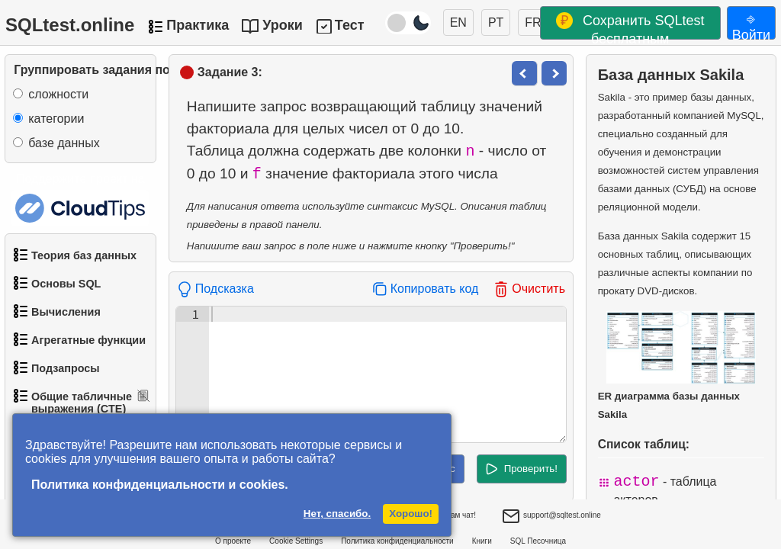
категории (56, 118)
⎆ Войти (751, 25)
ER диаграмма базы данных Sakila (677, 365)
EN (458, 22)
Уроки (282, 25)
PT (495, 22)
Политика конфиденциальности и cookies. (159, 484)
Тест (350, 25)
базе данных (63, 142)
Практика (197, 25)
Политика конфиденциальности (397, 541)
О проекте (233, 541)
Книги (482, 541)
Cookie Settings (296, 541)
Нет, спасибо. (337, 513)
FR (533, 22)
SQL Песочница (538, 541)
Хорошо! (410, 513)
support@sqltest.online (551, 517)
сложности (58, 94)
